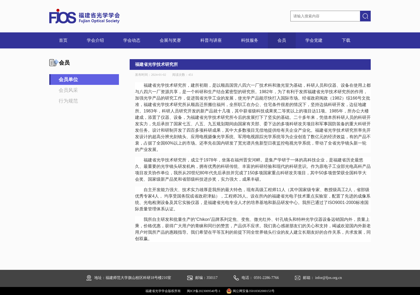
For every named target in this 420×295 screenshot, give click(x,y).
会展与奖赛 (170, 40)
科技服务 (249, 40)
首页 (63, 40)
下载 (346, 40)
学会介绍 (95, 40)
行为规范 (68, 101)
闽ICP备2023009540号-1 (203, 291)
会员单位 (68, 79)
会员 (282, 40)
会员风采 (68, 90)
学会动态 (131, 40)
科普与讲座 (211, 40)
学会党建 (313, 40)
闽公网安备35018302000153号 (254, 291)
